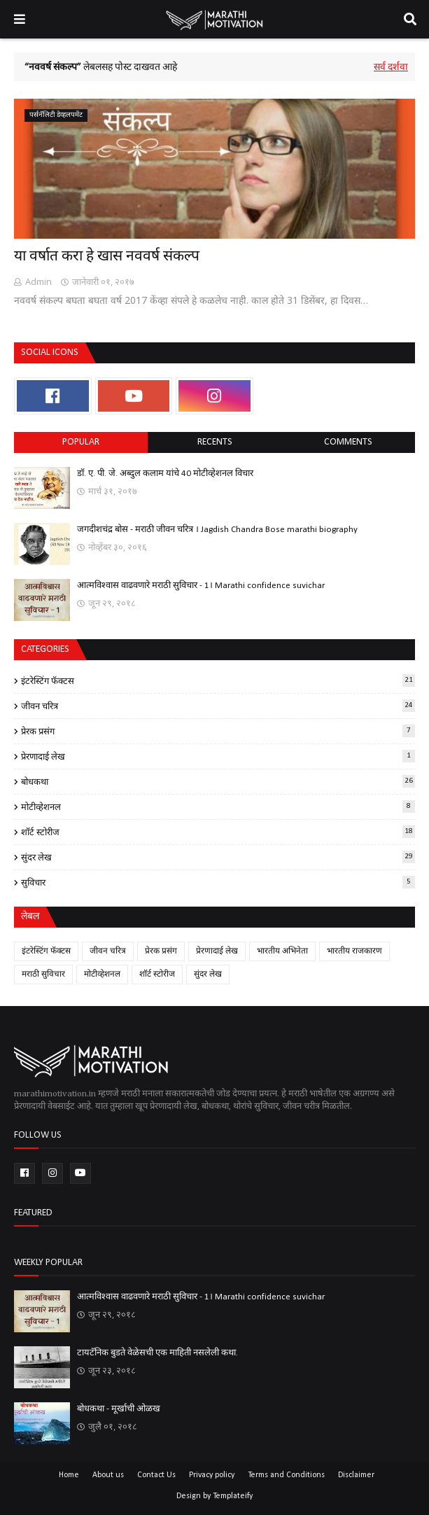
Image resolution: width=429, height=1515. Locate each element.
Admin (38, 281)
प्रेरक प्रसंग (218, 731)
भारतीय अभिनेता (282, 951)
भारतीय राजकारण (354, 951)
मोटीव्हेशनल (218, 806)
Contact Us (156, 1475)
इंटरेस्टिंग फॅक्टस (218, 680)
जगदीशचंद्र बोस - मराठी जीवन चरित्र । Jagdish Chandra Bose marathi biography (217, 529)
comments (348, 442)
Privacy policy (211, 1475)
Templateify (233, 1496)
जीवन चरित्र (218, 705)
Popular (80, 442)
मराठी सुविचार (43, 974)
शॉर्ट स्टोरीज (218, 831)
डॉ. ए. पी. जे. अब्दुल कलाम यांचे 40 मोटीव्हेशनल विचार (165, 473)
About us (108, 1475)
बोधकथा (218, 781)
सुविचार (218, 882)
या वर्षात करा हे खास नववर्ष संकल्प (106, 256)
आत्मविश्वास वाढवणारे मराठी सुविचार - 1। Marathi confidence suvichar (201, 585)
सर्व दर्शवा (391, 67)
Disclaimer (356, 1475)
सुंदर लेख (218, 857)
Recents (214, 442)
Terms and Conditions (286, 1475)
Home (69, 1475)
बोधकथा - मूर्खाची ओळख (118, 1408)
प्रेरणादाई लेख (218, 756)
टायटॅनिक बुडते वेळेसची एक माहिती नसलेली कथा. (157, 1352)
